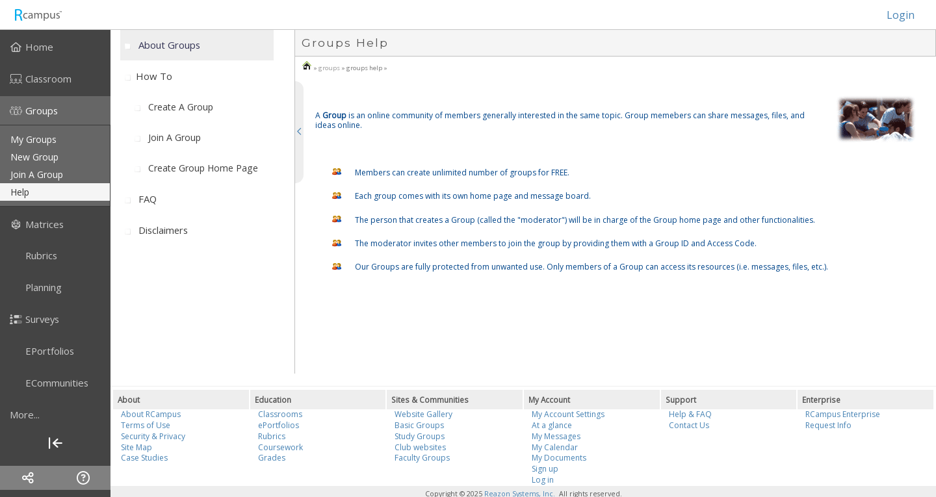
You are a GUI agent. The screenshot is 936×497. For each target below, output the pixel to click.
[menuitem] (55, 46)
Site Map (136, 447)
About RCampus (151, 414)
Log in (543, 479)
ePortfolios (278, 425)
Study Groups (420, 436)
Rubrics (271, 436)
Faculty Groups (422, 457)
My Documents (559, 457)
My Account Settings (568, 414)
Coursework (280, 447)
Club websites (420, 447)
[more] (55, 414)
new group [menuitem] (34, 157)
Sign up (545, 468)
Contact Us (689, 425)
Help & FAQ (690, 414)
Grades (271, 457)
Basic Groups (419, 425)
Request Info (828, 425)
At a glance (552, 425)
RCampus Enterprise (842, 414)
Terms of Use (145, 425)
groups (329, 68)
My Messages (556, 436)
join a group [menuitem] (36, 174)
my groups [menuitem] (33, 139)
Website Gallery (423, 414)
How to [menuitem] (154, 76)
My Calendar (555, 447)
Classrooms (280, 414)
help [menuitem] (19, 192)
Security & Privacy (153, 436)
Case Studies (144, 457)
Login (894, 15)
